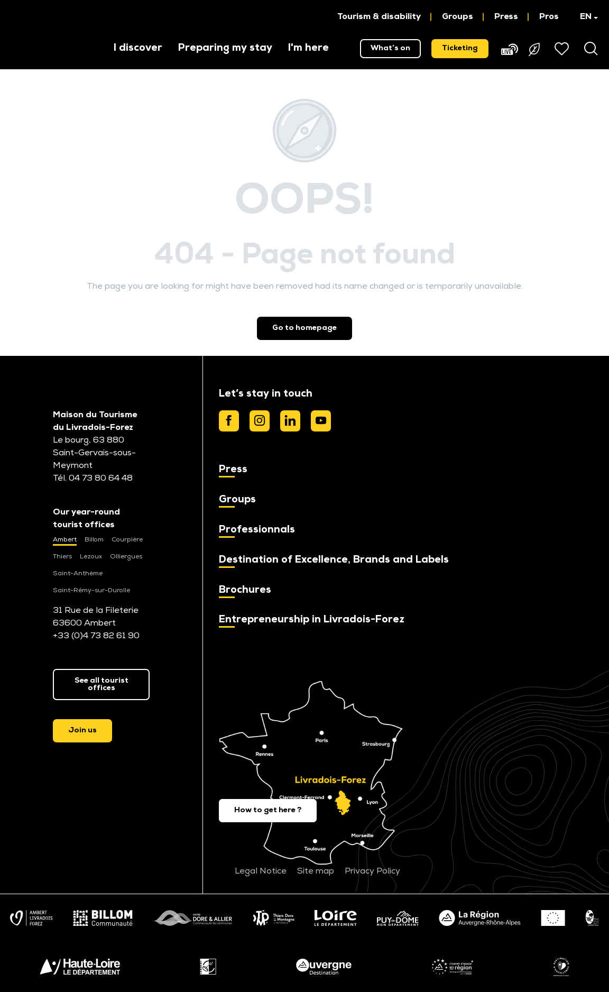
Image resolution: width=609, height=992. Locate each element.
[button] (583, 17)
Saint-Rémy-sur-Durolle (91, 590)
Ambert (65, 540)
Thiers (62, 557)
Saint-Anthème (78, 574)
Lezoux (91, 557)
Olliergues (126, 557)
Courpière (127, 540)
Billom (94, 540)
